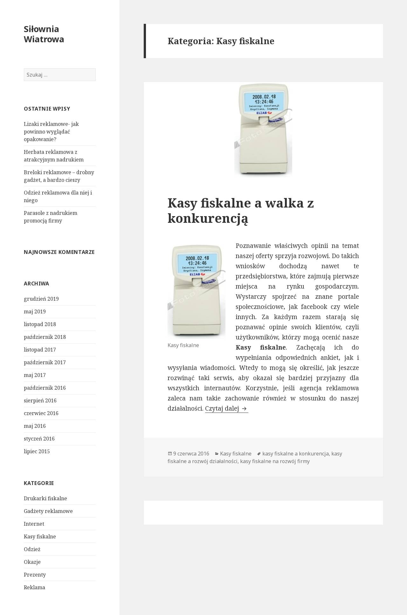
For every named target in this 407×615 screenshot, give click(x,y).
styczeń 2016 (39, 438)
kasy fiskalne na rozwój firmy (275, 461)
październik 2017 (45, 362)
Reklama (34, 587)
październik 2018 (45, 336)
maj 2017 (35, 375)
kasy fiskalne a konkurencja (295, 453)
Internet (34, 523)
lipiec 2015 (37, 451)
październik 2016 (45, 387)
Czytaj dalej (226, 408)
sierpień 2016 (40, 400)
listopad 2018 (40, 324)
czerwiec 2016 (41, 413)
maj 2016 (35, 425)
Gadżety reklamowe (48, 511)
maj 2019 (35, 311)
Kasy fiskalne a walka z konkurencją (241, 210)
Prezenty (35, 574)
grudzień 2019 (41, 298)
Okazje (32, 561)
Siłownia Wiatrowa (44, 34)
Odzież (32, 549)
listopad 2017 (40, 349)
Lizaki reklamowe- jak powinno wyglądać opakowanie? (51, 131)
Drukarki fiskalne (45, 498)
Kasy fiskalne (40, 536)
